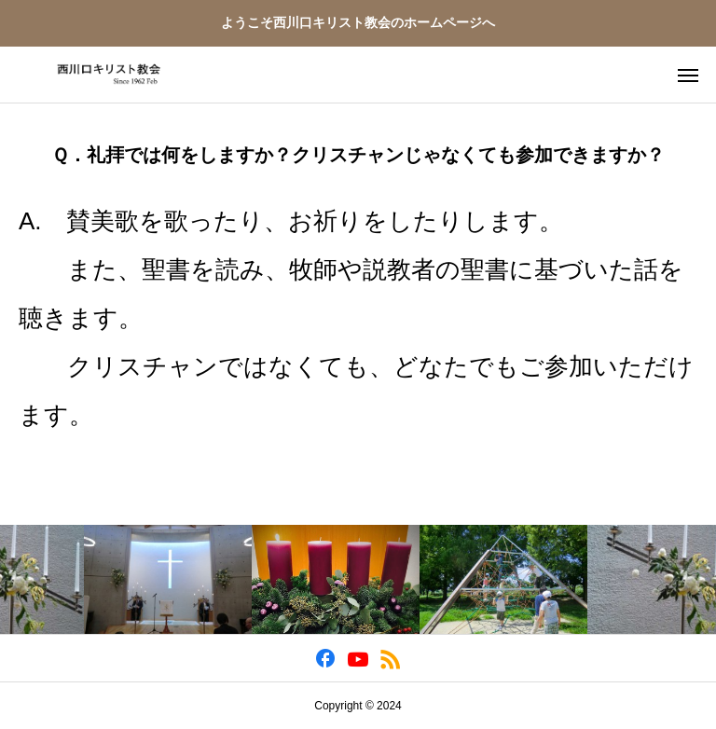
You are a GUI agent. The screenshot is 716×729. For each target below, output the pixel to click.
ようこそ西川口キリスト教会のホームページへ (358, 22)
